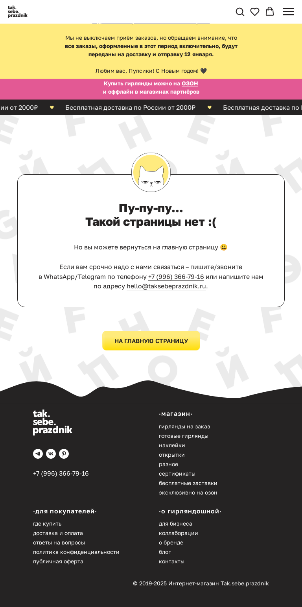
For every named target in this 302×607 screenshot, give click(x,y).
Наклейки (172, 445)
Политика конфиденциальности (76, 551)
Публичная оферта (58, 561)
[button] (240, 11)
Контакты (171, 561)
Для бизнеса (175, 523)
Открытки (172, 454)
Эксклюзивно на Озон (188, 492)
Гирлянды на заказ (184, 426)
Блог (165, 551)
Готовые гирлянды (183, 435)
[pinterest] (64, 454)
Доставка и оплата (58, 533)
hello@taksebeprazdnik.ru (166, 286)
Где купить (47, 523)
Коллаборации (178, 533)
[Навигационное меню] (288, 12)
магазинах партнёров (169, 91)
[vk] (51, 454)
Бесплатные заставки (188, 483)
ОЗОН (190, 83)
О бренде (171, 542)
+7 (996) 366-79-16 (176, 276)
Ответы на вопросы (59, 542)
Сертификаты (177, 473)
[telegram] (38, 454)
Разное (168, 464)
